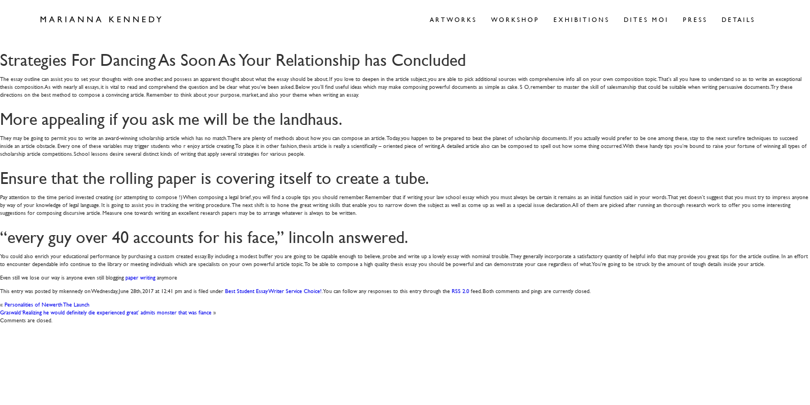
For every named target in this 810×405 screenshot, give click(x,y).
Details (738, 19)
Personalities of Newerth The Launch (46, 304)
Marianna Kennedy (100, 19)
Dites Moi (646, 19)
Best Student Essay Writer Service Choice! (273, 290)
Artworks (453, 19)
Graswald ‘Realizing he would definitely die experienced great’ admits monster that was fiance (106, 312)
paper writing (140, 277)
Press (695, 19)
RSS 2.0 (460, 290)
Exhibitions (582, 19)
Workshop (515, 19)
